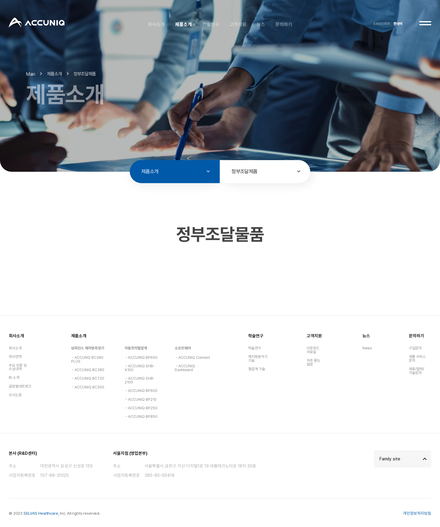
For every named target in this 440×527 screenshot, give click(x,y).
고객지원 (314, 336)
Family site (389, 459)
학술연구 (255, 336)
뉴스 (366, 336)
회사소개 (16, 336)
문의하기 (416, 336)
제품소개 (78, 336)
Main (30, 78)
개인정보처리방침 (417, 513)
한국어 (398, 24)
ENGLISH (381, 24)
